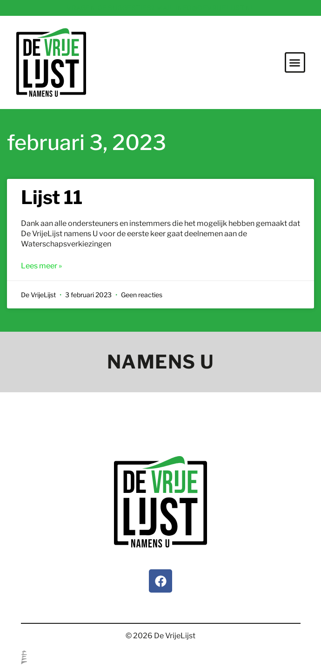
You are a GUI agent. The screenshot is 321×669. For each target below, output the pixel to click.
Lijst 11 (51, 197)
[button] (295, 62)
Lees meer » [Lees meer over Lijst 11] (41, 265)
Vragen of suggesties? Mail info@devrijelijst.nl (160, 8)
